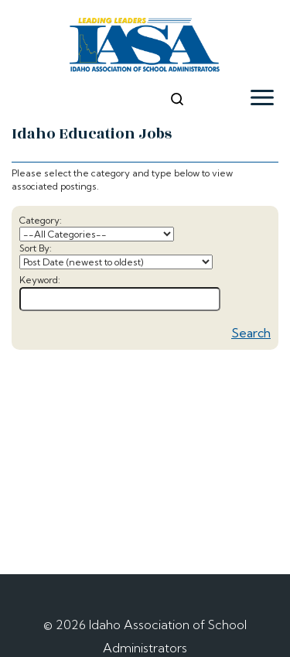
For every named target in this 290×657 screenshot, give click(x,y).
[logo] (145, 47)
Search (251, 332)
